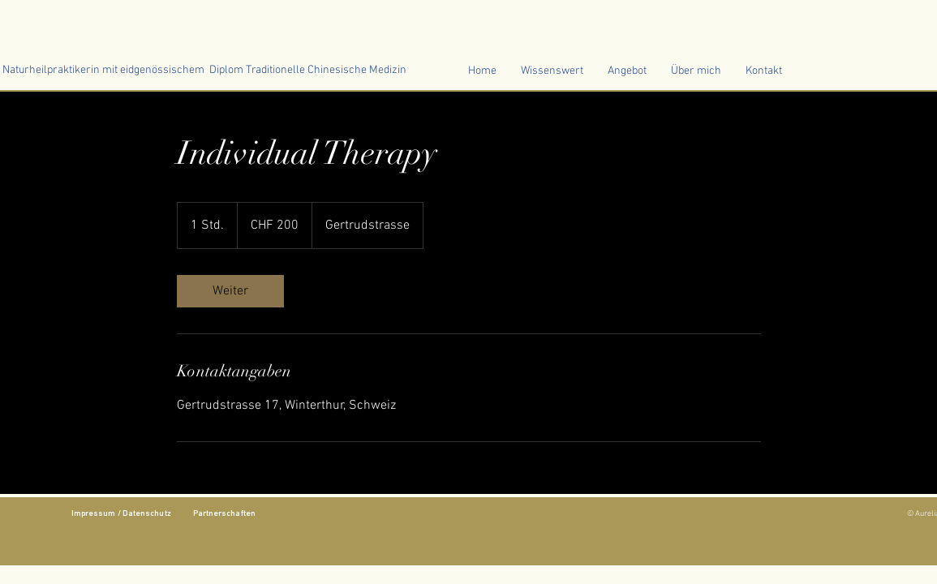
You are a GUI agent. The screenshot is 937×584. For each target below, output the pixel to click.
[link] (230, 291)
